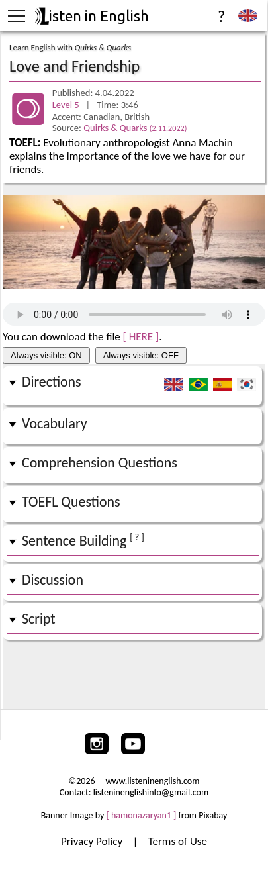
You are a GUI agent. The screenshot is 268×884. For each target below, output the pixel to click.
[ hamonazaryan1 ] (142, 815)
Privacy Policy (93, 841)
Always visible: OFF (141, 355)
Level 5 (66, 105)
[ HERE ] (141, 337)
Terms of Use (177, 841)
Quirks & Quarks (135, 128)
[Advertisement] (134, 671)
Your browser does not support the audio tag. (134, 314)
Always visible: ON (46, 355)
